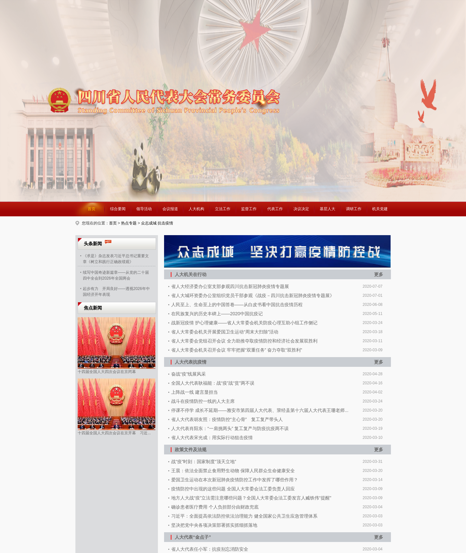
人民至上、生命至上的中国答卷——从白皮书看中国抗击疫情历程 (237, 304)
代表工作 (275, 209)
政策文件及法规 (188, 449)
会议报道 (170, 209)
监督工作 (249, 209)
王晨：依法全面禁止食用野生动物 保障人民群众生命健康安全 (233, 470)
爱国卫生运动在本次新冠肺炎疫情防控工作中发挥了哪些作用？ (234, 479)
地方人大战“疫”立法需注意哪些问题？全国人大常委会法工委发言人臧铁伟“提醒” (251, 497)
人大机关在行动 (188, 274)
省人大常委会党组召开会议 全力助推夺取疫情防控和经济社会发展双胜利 (244, 340)
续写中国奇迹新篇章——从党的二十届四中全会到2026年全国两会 (116, 274)
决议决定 (301, 209)
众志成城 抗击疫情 (157, 223)
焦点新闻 (93, 307)
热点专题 (129, 223)
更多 (378, 274)
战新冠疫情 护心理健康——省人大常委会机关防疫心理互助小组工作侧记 (244, 322)
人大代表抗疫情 (188, 362)
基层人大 (327, 209)
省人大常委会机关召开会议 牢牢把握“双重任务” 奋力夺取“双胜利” (236, 350)
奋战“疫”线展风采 (188, 374)
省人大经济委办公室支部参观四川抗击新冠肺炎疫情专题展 (230, 286)
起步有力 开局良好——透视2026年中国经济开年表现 (116, 290)
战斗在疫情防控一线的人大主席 (203, 401)
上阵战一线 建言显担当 (194, 392)
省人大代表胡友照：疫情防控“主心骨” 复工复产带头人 (227, 419)
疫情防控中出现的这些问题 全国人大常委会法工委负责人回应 (233, 488)
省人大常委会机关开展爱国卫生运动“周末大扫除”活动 (224, 331)
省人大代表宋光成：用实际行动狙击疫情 (212, 437)
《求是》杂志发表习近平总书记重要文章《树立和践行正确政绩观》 (116, 258)
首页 (91, 209)
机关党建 (380, 209)
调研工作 (353, 209)
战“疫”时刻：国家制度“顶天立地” (203, 461)
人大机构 (196, 209)
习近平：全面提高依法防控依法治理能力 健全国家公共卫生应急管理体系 (244, 516)
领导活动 (144, 209)
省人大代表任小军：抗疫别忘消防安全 (209, 549)
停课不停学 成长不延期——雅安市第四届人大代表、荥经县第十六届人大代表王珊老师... (260, 410)
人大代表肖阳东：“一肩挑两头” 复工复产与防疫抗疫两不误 (230, 428)
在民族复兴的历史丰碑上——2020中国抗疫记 (217, 313)
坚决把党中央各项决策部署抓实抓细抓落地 (214, 525)
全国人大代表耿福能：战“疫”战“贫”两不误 (212, 383)
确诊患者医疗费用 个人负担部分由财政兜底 (215, 507)
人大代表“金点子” (191, 537)
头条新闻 (93, 243)
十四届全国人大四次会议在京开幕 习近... (114, 433)
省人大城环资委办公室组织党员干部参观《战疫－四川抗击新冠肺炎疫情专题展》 (252, 295)
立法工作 (222, 209)
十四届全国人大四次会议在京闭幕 (107, 371)
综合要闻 (118, 209)
